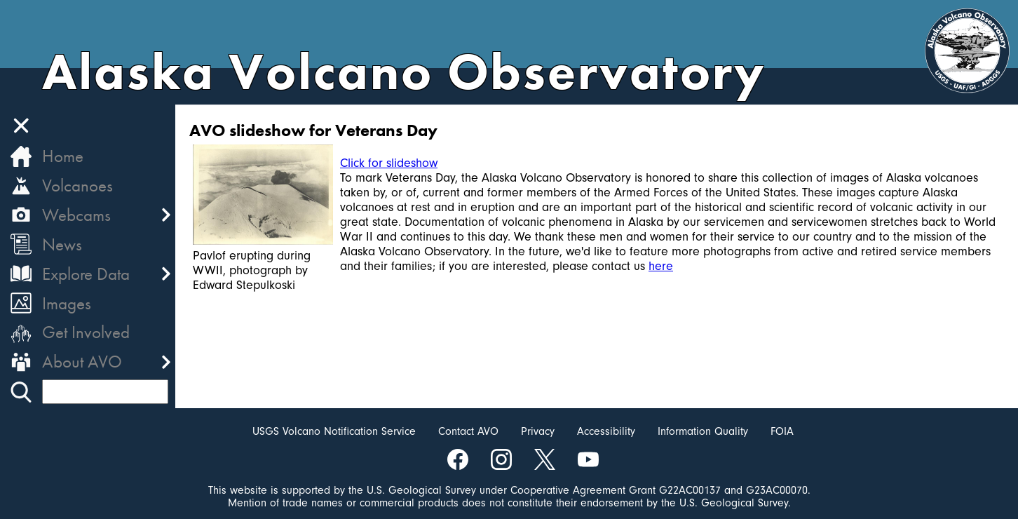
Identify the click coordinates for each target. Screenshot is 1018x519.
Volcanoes (77, 185)
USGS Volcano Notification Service (334, 431)
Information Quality (703, 431)
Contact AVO (468, 431)
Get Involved (86, 332)
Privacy (538, 431)
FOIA (782, 431)
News (62, 244)
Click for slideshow (388, 163)
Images (66, 303)
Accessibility (606, 431)
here (661, 266)
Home (62, 156)
